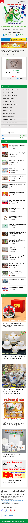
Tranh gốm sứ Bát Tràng (10, 122)
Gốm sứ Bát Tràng (15, 51)
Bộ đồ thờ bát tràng (14, 119)
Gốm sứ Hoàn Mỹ (20, 521)
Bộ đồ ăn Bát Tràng (8, 116)
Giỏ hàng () (22, 1)
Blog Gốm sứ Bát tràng (19, 50)
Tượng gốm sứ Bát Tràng (14, 104)
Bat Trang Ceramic (8, 515)
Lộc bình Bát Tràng (14, 101)
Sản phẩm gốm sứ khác (14, 113)
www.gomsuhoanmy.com (6, 500)
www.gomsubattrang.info (18, 500)
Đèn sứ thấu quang (14, 98)
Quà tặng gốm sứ (14, 110)
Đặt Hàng (20, 78)
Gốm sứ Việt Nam (5, 51)
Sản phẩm (9, 50)
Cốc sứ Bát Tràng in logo (14, 95)
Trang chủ (3, 50)
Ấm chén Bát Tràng (14, 92)
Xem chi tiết (7, 78)
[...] (19, 29)
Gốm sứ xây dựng (14, 107)
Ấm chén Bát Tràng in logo (14, 89)
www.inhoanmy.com (5, 502)
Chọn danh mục (7, 29)
